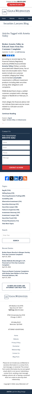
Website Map (16, 350)
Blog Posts (16, 357)
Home (4, 18)
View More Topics (8, 224)
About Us (21, 18)
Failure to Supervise (10, 210)
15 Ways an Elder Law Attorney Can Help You (16, 286)
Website (12, 18)
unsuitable (17, 78)
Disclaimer (16, 346)
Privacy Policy (16, 343)
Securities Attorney (10, 204)
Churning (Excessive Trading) (13, 196)
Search (16, 240)
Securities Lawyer (10, 207)
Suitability (7, 199)
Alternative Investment (12, 201)
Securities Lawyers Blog (16, 11)
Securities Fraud (9, 218)
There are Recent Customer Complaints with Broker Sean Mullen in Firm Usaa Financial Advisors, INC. (15, 273)
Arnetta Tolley (7, 66)
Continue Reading (9, 114)
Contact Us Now (16, 167)
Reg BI (10, 118)
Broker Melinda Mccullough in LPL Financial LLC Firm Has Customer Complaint (13, 263)
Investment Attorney (11, 212)
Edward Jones (22, 120)
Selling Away (8, 193)
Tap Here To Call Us (16, 4)
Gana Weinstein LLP (22, 384)
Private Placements (10, 221)
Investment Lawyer (10, 215)
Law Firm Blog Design (16, 392)
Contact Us (16, 353)
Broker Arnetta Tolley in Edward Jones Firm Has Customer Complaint (12, 46)
